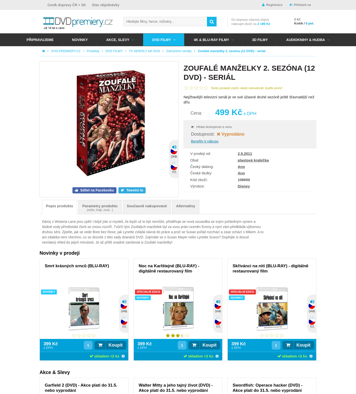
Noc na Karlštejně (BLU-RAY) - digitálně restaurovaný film (169, 268)
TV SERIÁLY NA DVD (144, 51)
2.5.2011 (245, 153)
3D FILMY (260, 40)
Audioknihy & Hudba (305, 40)
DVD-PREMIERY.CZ (66, 51)
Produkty (93, 51)
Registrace (274, 5)
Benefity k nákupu (204, 141)
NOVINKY (80, 40)
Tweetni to (134, 190)
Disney (244, 186)
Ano (241, 167)
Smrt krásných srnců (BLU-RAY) (77, 266)
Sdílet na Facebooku (96, 190)
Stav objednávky (105, 5)
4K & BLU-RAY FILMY (211, 40)
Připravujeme (39, 40)
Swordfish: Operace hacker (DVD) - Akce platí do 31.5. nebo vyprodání (267, 388)
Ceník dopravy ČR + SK (66, 5)
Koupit (116, 345)
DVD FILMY (161, 40)
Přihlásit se (302, 5)
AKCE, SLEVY (117, 40)
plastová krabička (253, 160)
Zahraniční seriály (179, 51)
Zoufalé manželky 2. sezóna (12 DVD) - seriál (232, 51)
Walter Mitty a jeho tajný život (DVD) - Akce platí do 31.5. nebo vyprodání (176, 388)
